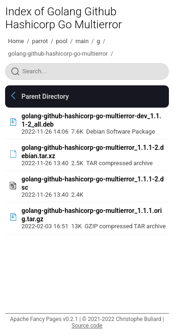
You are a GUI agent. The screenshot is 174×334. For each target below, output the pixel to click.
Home (16, 41)
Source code (86, 325)
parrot (40, 41)
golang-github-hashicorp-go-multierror (58, 53)
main (82, 41)
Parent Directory (45, 96)
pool (61, 41)
